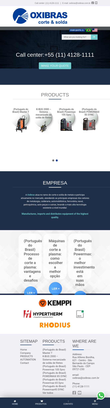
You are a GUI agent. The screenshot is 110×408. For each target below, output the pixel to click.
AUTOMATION (28, 359)
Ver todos (48, 392)
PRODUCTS (26, 356)
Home (23, 349)
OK (94, 37)
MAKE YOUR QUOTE (55, 65)
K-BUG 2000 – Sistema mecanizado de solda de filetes (54, 359)
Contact (24, 362)
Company (25, 352)
